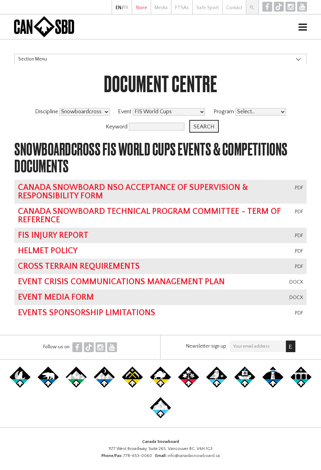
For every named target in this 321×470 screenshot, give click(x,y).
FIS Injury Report (53, 235)
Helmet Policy (48, 250)
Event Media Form (56, 297)
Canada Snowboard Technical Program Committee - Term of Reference (149, 215)
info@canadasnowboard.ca (194, 455)
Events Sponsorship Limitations (86, 312)
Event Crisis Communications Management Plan (121, 281)
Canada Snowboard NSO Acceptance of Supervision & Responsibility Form (133, 192)
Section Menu (32, 59)
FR (126, 8)
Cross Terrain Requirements (79, 266)
